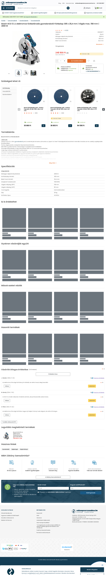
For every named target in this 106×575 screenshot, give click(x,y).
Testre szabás (92, 567)
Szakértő (35, 13)
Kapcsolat (39, 513)
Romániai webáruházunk (43, 532)
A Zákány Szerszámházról (53, 477)
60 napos (59, 13)
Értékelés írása (53, 374)
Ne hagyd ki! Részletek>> (31, 17)
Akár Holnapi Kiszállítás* (43, 522)
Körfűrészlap (6, 88)
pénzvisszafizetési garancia (69, 13)
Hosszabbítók (6, 91)
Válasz (7, 386)
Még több (52, 163)
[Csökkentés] (57, 61)
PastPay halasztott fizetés (43, 530)
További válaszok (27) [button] (9, 422)
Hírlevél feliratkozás (6, 513)
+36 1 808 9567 (100, 3)
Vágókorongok (15, 449)
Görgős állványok (24, 449)
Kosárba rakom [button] (43, 125)
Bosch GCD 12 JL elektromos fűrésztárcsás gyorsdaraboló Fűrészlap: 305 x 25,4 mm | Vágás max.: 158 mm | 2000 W (19, 436)
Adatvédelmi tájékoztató (43, 520)
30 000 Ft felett (8, 13)
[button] (9, 73)
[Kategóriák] (8, 8)
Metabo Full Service (6, 520)
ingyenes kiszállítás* (18, 13)
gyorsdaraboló (19, 141)
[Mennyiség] (60, 61)
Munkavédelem (7, 94)
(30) (67, 30)
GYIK (63, 3)
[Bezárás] (104, 17)
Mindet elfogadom (92, 561)
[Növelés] (64, 61)
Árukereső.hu (67, 549)
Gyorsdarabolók (5, 449)
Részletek (24, 571)
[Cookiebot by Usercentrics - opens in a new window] (10, 572)
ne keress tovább (97, 13)
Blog (60, 3)
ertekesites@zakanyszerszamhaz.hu (85, 3)
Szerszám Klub (70, 3)
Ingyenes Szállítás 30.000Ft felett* (10, 515)
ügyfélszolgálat (43, 13)
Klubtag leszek (90, 493)
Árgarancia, (89, 13)
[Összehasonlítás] (94, 61)
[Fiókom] (87, 8)
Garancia (39, 518)
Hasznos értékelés (99, 378)
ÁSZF (38, 515)
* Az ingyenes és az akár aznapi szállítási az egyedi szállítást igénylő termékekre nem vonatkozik (48, 526)
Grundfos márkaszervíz (7, 518)
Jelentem (92, 386)
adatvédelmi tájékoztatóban (56, 492)
